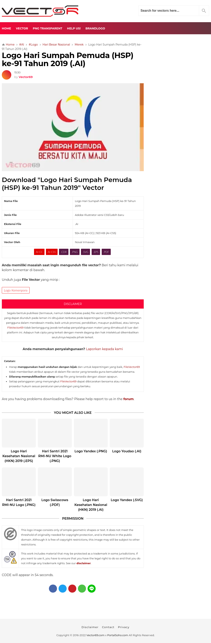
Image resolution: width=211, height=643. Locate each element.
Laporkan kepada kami (104, 349)
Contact (108, 627)
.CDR (64, 252)
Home (6, 28)
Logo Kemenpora (15, 290)
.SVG (85, 252)
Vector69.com (95, 635)
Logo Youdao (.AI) (126, 451)
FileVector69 (15, 327)
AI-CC (39, 252)
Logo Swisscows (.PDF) (54, 502)
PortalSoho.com (117, 635)
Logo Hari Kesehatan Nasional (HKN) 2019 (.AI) (90, 505)
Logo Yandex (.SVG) (127, 500)
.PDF (106, 252)
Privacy (123, 627)
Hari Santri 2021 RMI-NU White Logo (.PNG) (54, 456)
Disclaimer (90, 627)
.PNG (75, 252)
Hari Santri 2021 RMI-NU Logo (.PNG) (19, 502)
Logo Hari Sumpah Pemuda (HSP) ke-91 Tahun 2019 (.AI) (67, 59)
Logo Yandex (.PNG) (90, 451)
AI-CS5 (52, 252)
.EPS (95, 252)
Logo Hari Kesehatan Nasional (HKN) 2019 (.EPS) (18, 456)
